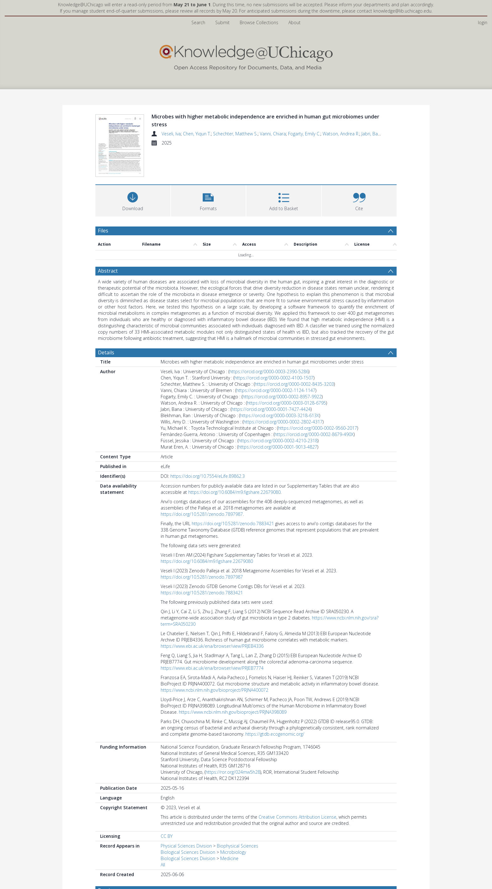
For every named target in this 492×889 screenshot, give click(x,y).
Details (106, 352)
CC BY (167, 836)
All (163, 865)
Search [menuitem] (198, 22)
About (294, 22)
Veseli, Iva (171, 134)
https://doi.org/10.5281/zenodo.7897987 (202, 514)
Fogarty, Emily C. (304, 134)
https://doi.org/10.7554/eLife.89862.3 (207, 476)
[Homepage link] (246, 56)
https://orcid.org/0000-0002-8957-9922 (282, 397)
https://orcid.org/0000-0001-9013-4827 (277, 447)
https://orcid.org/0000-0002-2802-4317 (283, 422)
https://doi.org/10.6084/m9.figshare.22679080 (234, 492)
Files (103, 230)
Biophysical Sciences (237, 846)
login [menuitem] (482, 22)
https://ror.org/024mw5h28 (233, 772)
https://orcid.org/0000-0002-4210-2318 (278, 441)
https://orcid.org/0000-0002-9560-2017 (317, 428)
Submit (222, 22)
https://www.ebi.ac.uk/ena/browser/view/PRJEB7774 (212, 668)
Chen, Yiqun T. (197, 134)
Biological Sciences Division (188, 852)
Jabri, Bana (372, 134)
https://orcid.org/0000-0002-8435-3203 (294, 384)
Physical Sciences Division (186, 846)
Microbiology (233, 852)
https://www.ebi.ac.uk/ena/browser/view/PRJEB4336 (212, 646)
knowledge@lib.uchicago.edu (402, 11)
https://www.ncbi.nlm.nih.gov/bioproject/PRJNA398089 (232, 712)
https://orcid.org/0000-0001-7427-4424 (271, 409)
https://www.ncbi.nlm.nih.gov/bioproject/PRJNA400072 (214, 690)
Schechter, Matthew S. (235, 134)
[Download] (132, 200)
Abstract (108, 270)
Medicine (229, 858)
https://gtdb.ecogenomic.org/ (274, 734)
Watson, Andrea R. (341, 134)
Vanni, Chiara (273, 134)
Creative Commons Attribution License (297, 817)
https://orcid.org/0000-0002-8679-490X (314, 434)
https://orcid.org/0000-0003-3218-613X (279, 415)
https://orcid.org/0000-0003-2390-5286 (268, 371)
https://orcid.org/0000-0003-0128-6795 (286, 403)
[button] (208, 200)
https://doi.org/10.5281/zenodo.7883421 (233, 523)
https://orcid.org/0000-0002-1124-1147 (275, 390)
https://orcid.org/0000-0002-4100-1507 (273, 378)
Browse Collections (259, 22)
